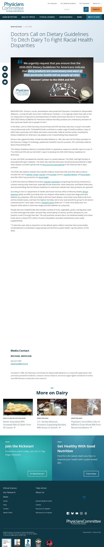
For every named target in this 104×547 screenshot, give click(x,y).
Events (5, 501)
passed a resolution (52, 182)
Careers (38, 505)
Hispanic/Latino (47, 202)
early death (85, 174)
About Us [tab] (97, 3)
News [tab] (80, 17)
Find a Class (91, 474)
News (5, 497)
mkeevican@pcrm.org (19, 364)
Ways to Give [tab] (94, 17)
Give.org (23, 535)
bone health (43, 177)
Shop (5, 505)
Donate (96, 9)
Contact (6, 509)
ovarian (42, 174)
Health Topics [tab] (29, 17)
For (68, 3)
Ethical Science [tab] (48, 17)
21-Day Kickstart (37, 474)
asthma (29, 174)
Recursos (43, 509)
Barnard (44, 501)
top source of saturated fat (53, 164)
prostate (53, 174)
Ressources (44, 513)
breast (35, 174)
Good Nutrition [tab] (11, 17)
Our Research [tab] (67, 17)
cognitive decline (70, 174)
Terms (97, 532)
